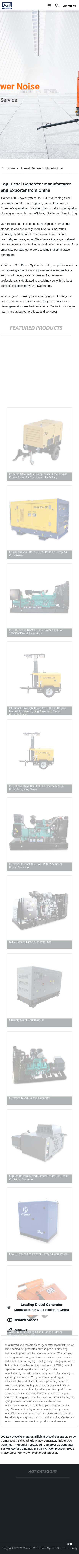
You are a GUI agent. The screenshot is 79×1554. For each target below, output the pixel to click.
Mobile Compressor (44, 1452)
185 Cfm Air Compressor (49, 1448)
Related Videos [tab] (22, 1320)
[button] (49, 5)
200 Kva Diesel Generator (17, 1436)
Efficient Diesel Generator (50, 1436)
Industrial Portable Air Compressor (37, 1444)
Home (11, 168)
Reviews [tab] (17, 1330)
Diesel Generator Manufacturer (42, 168)
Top (69, 1544)
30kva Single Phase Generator (37, 1440)
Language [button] (69, 5)
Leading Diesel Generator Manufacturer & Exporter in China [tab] (38, 1307)
